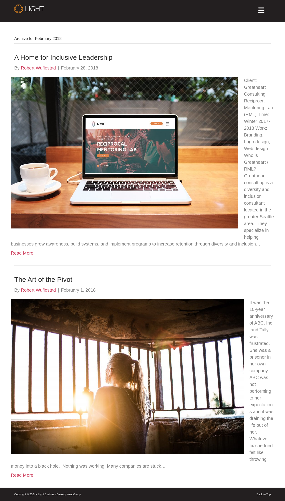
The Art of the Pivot (43, 279)
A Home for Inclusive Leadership (63, 57)
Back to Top (264, 494)
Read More (22, 252)
